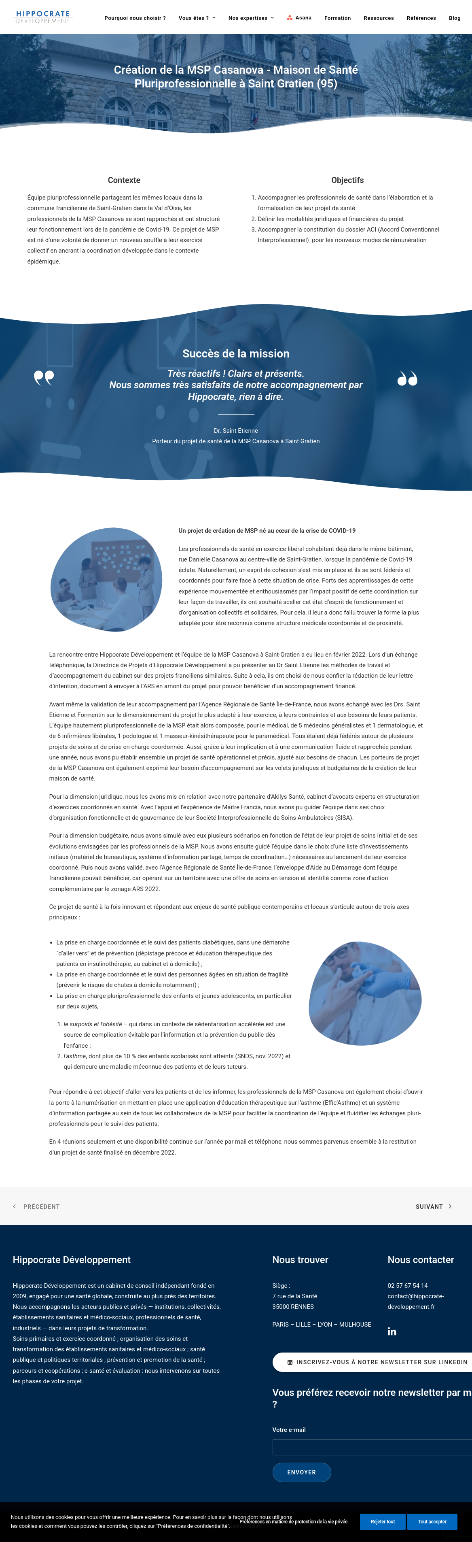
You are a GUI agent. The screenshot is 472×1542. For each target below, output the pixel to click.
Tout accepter (432, 1526)
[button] (392, 1333)
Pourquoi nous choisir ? (135, 18)
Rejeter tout (383, 1526)
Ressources (379, 18)
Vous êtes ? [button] (197, 18)
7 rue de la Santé (295, 1296)
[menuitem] (135, 18)
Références (421, 18)
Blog (455, 18)
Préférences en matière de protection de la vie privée (293, 1526)
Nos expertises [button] (251, 18)
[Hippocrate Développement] (43, 17)
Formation (337, 18)
